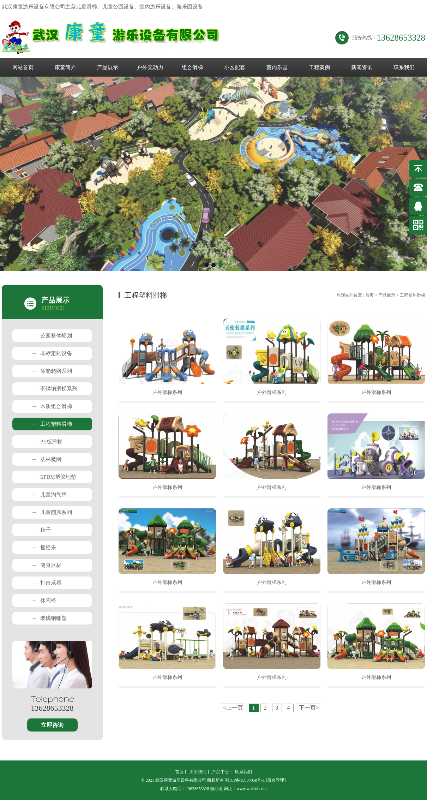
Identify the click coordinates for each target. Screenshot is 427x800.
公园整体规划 (51, 336)
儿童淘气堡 (49, 494)
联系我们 (404, 67)
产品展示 (107, 67)
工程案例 (319, 67)
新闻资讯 (361, 67)
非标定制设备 (51, 353)
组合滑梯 (192, 67)
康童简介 (65, 67)
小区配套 (234, 67)
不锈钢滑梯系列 (54, 389)
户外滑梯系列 (167, 392)
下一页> (309, 708)
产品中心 (220, 771)
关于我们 (198, 771)
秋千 (41, 530)
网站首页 (23, 67)
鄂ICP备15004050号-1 (245, 780)
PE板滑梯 (46, 441)
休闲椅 (43, 600)
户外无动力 (150, 67)
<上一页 (233, 708)
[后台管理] (275, 780)
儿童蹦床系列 (51, 512)
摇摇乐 (43, 547)
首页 (369, 295)
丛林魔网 (46, 459)
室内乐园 (277, 67)
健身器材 (46, 565)
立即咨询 (52, 725)
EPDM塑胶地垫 (53, 477)
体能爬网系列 (51, 371)
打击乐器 (46, 583)
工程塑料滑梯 (51, 424)
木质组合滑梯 (51, 406)
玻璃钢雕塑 (49, 618)
